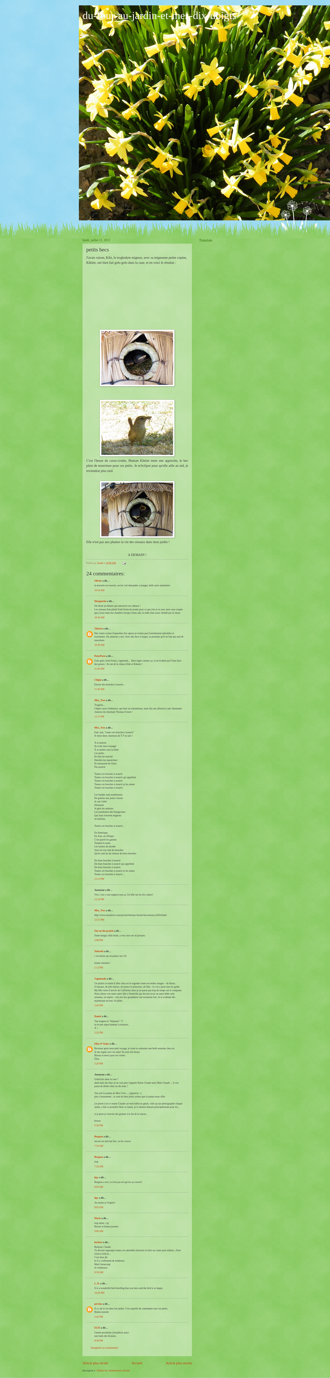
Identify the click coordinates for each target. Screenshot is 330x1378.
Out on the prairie (104, 931)
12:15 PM (99, 919)
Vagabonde (100, 978)
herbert (98, 1242)
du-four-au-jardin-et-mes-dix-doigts (159, 15)
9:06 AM (98, 1231)
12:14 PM (99, 899)
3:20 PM (98, 1063)
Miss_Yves (99, 700)
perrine (98, 1304)
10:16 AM (99, 617)
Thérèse (98, 628)
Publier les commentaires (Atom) (113, 1370)
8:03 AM (98, 1187)
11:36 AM (99, 689)
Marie (97, 1218)
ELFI (97, 1327)
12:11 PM (99, 716)
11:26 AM (99, 668)
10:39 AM (99, 645)
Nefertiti (98, 951)
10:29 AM (99, 1292)
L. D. (97, 1283)
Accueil (136, 1363)
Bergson (98, 1136)
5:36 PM (98, 1125)
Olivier (98, 580)
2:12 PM (98, 967)
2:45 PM (98, 1005)
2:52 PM (98, 1032)
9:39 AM (98, 1272)
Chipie (97, 680)
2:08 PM (98, 940)
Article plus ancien (179, 1363)
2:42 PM (98, 1316)
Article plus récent (95, 1363)
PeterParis (99, 656)
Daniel (97, 1016)
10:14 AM (99, 590)
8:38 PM (98, 1340)
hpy (96, 1177)
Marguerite (100, 601)
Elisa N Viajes (101, 1043)
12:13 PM (99, 879)
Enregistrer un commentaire (104, 1347)
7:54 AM (98, 1146)
